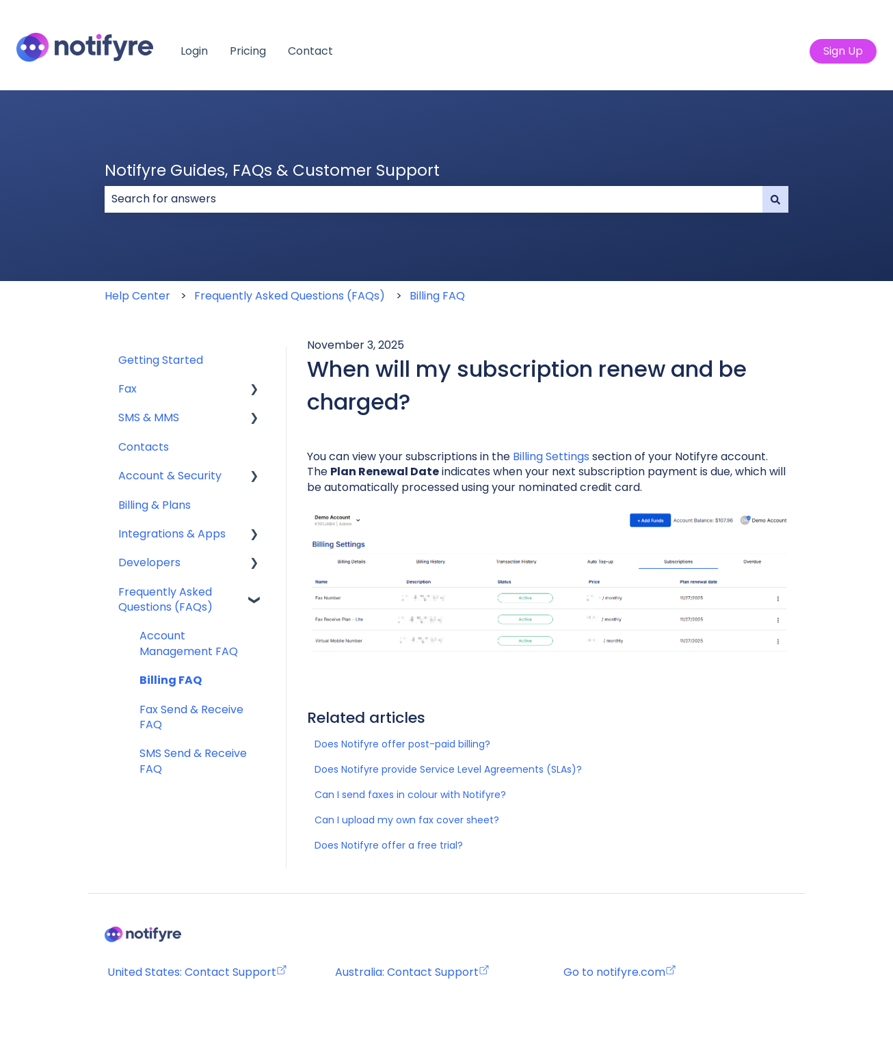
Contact (310, 51)
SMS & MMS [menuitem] (148, 417)
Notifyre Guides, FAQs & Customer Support (272, 170)
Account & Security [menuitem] (170, 475)
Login (194, 51)
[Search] (775, 199)
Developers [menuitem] (149, 562)
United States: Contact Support (197, 972)
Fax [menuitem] (127, 389)
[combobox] (433, 199)
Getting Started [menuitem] (160, 360)
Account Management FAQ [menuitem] (188, 643)
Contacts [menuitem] (143, 447)
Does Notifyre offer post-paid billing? (402, 744)
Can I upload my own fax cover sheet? (407, 820)
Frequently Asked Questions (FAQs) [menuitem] (165, 599)
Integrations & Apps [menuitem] (172, 534)
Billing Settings (551, 456)
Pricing (248, 51)
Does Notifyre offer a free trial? (389, 845)
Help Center (137, 296)
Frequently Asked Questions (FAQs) (289, 296)
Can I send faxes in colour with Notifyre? (410, 794)
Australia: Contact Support (412, 972)
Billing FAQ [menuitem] (170, 680)
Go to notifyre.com (614, 972)
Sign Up (843, 51)
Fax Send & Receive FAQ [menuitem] (191, 717)
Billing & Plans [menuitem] (154, 505)
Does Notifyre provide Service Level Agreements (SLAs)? (448, 769)
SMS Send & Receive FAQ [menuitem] (193, 760)
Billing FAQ (437, 296)
